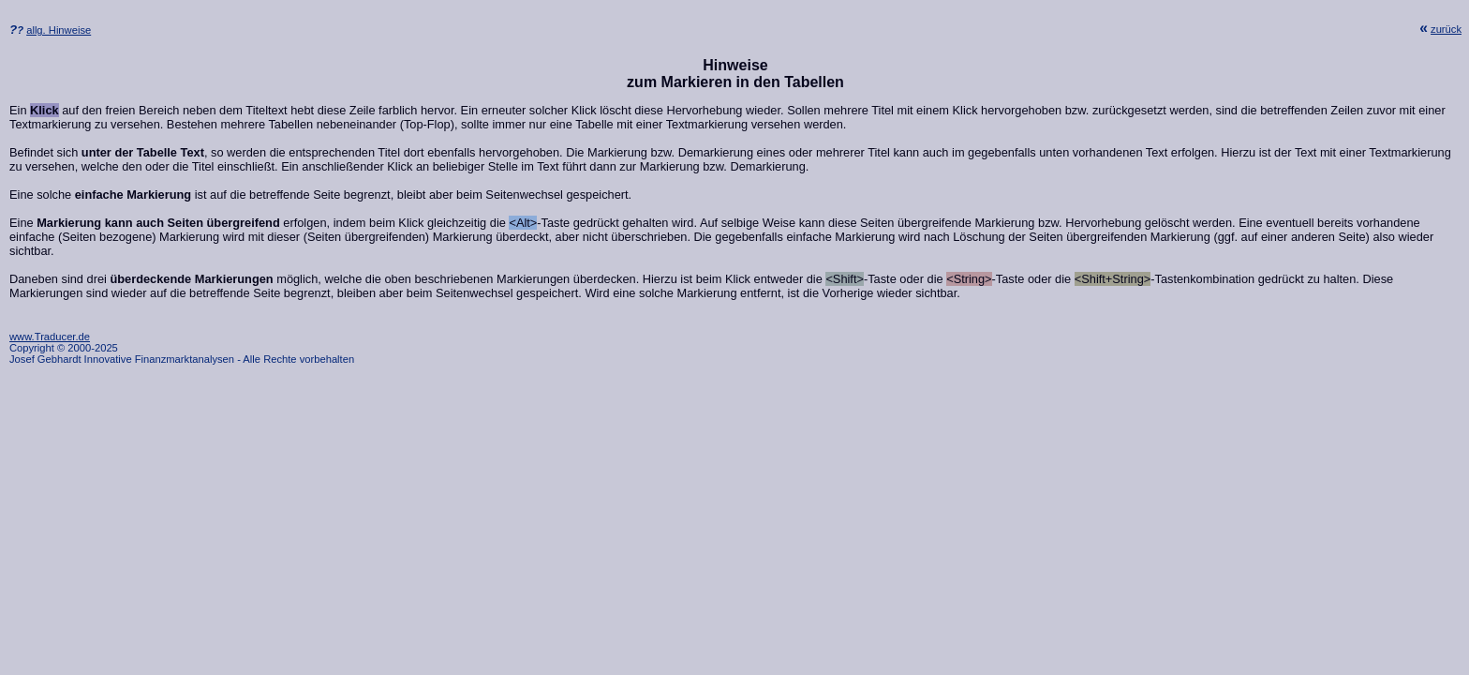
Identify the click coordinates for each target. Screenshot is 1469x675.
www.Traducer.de (49, 336)
